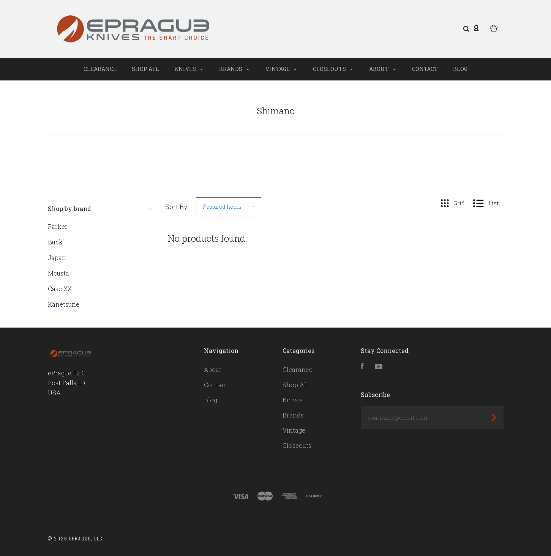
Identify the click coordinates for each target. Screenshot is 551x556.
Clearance (100, 68)
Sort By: (177, 207)
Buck (55, 242)
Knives (188, 68)
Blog (460, 68)
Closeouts (333, 68)
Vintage (281, 68)
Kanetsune (63, 304)
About (382, 68)
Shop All (145, 68)
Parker (58, 226)
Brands (234, 68)
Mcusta (58, 273)
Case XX (60, 289)
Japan (57, 257)
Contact (425, 68)
